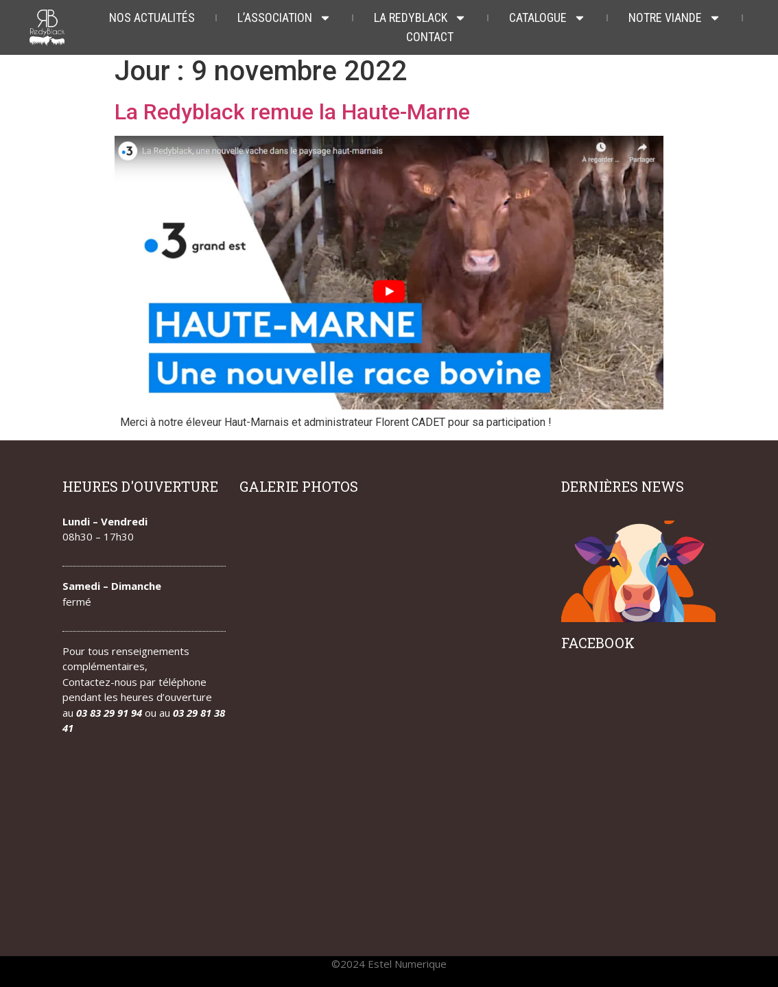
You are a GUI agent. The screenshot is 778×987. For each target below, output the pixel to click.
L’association (284, 17)
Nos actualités (152, 17)
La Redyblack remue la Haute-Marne (292, 112)
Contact (429, 36)
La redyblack (420, 17)
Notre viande (674, 17)
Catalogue (547, 17)
